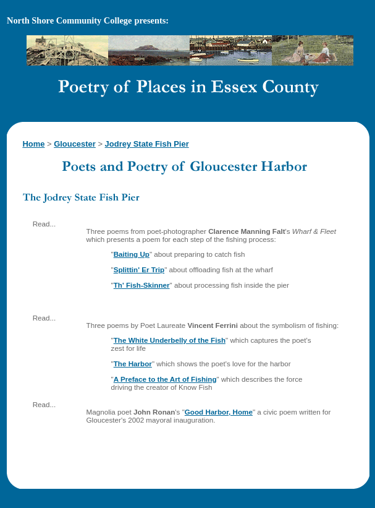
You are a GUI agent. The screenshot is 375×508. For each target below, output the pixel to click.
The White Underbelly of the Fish (169, 340)
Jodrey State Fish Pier (147, 144)
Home (33, 144)
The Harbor (133, 363)
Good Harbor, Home (219, 412)
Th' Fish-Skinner (142, 285)
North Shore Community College (69, 20)
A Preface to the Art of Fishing (165, 379)
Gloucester (75, 144)
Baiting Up (132, 254)
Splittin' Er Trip (139, 269)
